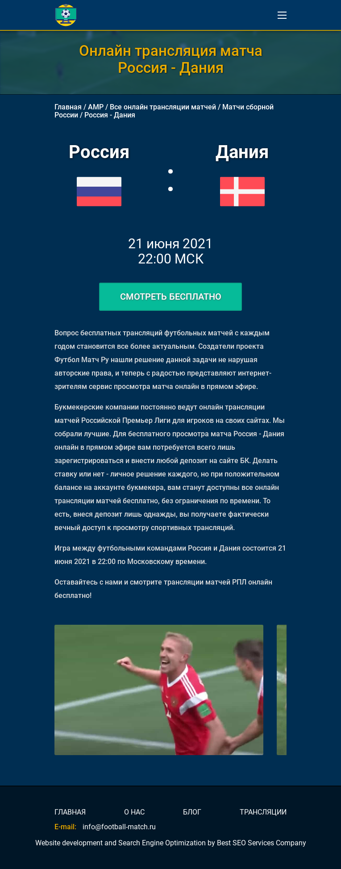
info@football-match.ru (119, 827)
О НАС (134, 812)
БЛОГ (192, 812)
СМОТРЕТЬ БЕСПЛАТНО (170, 296)
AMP (96, 107)
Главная (68, 107)
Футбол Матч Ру (81, 359)
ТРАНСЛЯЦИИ (263, 812)
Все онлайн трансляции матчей (163, 107)
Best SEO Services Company (261, 843)
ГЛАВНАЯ (70, 812)
